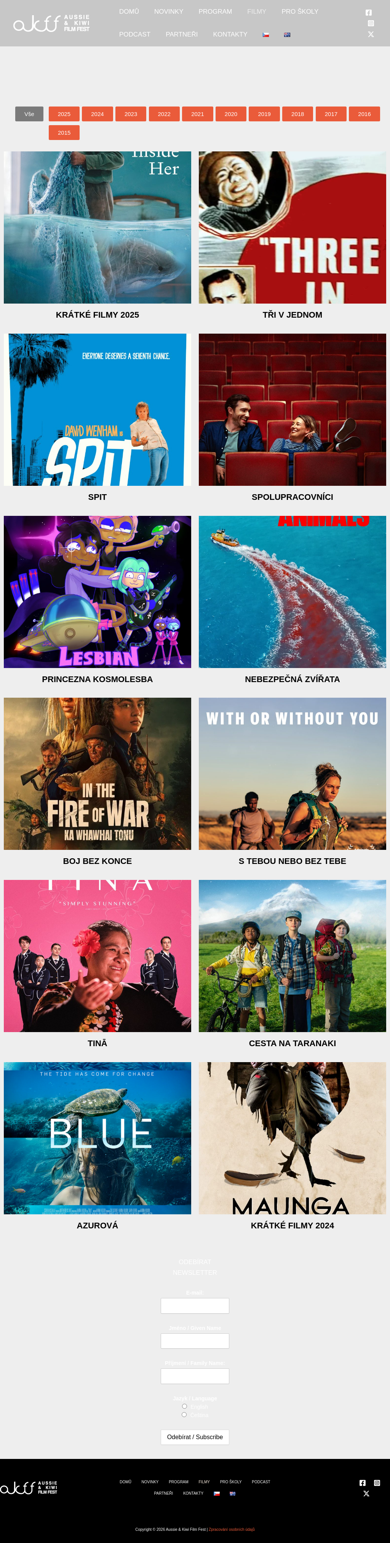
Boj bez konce (97, 861)
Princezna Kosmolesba (97, 679)
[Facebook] (368, 20)
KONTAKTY (172, 45)
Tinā (97, 1043)
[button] (29, 114)
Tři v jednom (292, 314)
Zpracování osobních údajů (232, 1529)
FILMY (230, 15)
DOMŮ (125, 15)
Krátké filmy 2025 (97, 314)
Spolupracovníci (292, 497)
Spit (97, 497)
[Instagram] (371, 30)
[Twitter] (371, 41)
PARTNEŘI (131, 45)
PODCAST (307, 15)
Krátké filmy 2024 (292, 1225)
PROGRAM (196, 15)
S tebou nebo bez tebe (292, 861)
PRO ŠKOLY (265, 15)
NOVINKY (157, 15)
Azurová (97, 1225)
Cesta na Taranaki (292, 1043)
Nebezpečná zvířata (292, 679)
